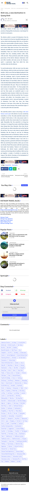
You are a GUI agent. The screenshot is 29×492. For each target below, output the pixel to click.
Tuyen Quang (10, 443)
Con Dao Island (22, 357)
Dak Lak (16, 365)
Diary (10, 367)
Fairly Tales (20, 370)
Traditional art (9, 436)
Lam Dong (9, 393)
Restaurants (24, 418)
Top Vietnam (22, 433)
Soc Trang (25, 421)
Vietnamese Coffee (21, 454)
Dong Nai (22, 367)
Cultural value (12, 360)
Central (3, 355)
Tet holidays (10, 431)
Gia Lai (14, 378)
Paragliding (3, 411)
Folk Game (3, 375)
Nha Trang (16, 403)
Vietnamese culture (5, 459)
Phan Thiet (11, 411)
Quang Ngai (11, 416)
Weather (7, 461)
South (7, 423)
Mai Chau (18, 395)
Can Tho (10, 352)
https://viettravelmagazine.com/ (9, 210)
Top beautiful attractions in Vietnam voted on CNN (16, 264)
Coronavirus (4, 360)
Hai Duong (3, 380)
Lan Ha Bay (16, 393)
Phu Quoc (3, 413)
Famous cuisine (10, 373)
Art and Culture (21, 342)
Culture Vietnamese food (7, 362)
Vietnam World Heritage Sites (8, 454)
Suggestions (11, 428)
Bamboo (15, 347)
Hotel (22, 388)
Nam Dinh (3, 400)
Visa (2, 461)
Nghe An (3, 403)
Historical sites (18, 383)
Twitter (10, 168)
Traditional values (16, 438)
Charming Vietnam (5, 357)
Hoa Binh (13, 385)
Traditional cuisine (5, 438)
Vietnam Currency (18, 446)
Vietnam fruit (4, 448)
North (10, 405)
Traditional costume (19, 436)
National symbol (11, 400)
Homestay (8, 388)
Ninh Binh (22, 403)
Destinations (4, 367)
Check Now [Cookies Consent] (3, 485)
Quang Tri (3, 418)
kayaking (8, 390)
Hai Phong (10, 380)
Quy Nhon (17, 418)
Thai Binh (17, 431)
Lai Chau (3, 393)
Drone (14, 370)
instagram (8, 294)
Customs (17, 362)
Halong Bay (24, 380)
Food (9, 375)
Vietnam (10, 446)
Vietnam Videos (19, 451)
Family (2, 373)
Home (2, 8)
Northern (3, 408)
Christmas (14, 357)
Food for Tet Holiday (5, 378)
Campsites (3, 352)
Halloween (17, 380)
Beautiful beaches (5, 350)
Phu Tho (10, 413)
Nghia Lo (9, 403)
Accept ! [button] (4, 489)
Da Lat (22, 362)
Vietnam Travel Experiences (7, 451)
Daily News (10, 365)
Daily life (3, 365)
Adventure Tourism (5, 342)
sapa (7, 421)
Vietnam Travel (4, 217)
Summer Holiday (20, 428)
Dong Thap (3, 370)
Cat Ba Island (23, 352)
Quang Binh (22, 413)
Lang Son (23, 393)
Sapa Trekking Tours (5, 222)
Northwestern (18, 408)
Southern (21, 423)
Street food (3, 428)
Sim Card (18, 421)
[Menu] (2, 2)
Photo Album (19, 411)
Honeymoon (16, 388)
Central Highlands (11, 355)
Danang (22, 365)
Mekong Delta (4, 398)
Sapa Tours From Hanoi (6, 220)
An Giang (14, 342)
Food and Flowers (16, 375)
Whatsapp (14, 168)
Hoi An (2, 388)
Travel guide (7, 8)
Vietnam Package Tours (6, 223)
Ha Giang (20, 378)
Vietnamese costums (6, 456)
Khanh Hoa (14, 390)
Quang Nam (4, 416)
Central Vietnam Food (22, 355)
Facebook (5, 168)
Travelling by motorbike (21, 441)
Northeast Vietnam (18, 405)
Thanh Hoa (3, 433)
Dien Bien (16, 367)
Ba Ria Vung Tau (12, 345)
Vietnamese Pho (16, 459)
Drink (9, 370)
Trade (2, 436)
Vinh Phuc (24, 459)
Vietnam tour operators (6, 219)
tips (16, 433)
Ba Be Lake (3, 345)
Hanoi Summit (9, 383)
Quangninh (10, 418)
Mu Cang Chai (19, 398)
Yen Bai (18, 461)
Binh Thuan (14, 350)
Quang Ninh (8, 165)
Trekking (3, 443)
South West (14, 423)
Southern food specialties (7, 426)
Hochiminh (19, 385)
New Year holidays (22, 400)
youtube (23, 294)
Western (13, 461)
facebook (8, 290)
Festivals (24, 373)
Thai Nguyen (24, 431)
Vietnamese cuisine (17, 456)
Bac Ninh (9, 347)
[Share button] (19, 168)
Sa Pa (2, 421)
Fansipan (18, 373)
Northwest (10, 408)
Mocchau (12, 398)
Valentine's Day (19, 443)
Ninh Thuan (4, 405)
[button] (23, 3)
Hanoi (2, 383)
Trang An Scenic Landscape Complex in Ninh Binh (16, 245)
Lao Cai (3, 395)
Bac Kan (3, 347)
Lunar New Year (10, 395)
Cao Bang (16, 352)
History (25, 383)
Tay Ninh (3, 431)
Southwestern (18, 426)
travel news (11, 441)
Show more (24, 185)
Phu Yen (15, 413)
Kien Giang (22, 390)
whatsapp (22, 290)
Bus (20, 350)
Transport (24, 438)
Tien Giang (10, 433)
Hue (26, 388)
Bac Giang (20, 345)
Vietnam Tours (13, 448)
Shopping (12, 421)
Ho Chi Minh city (5, 385)
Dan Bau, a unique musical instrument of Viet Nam (16, 254)
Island (2, 390)
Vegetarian (3, 446)
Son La (2, 423)
